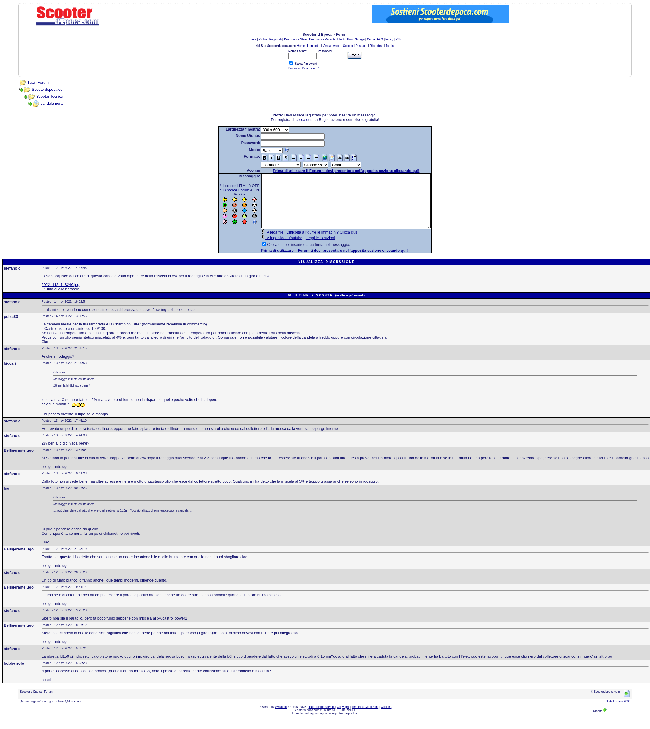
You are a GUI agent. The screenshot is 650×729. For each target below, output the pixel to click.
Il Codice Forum (225, 190)
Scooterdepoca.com (49, 89)
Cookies (386, 717)
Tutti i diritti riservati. (322, 717)
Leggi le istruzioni (310, 248)
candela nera (52, 103)
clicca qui (303, 119)
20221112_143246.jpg (60, 295)
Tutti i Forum (38, 82)
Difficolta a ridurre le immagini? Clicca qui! (311, 243)
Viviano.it (281, 717)
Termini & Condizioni (365, 717)
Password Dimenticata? (303, 68)
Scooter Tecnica (49, 96)
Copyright (343, 717)
